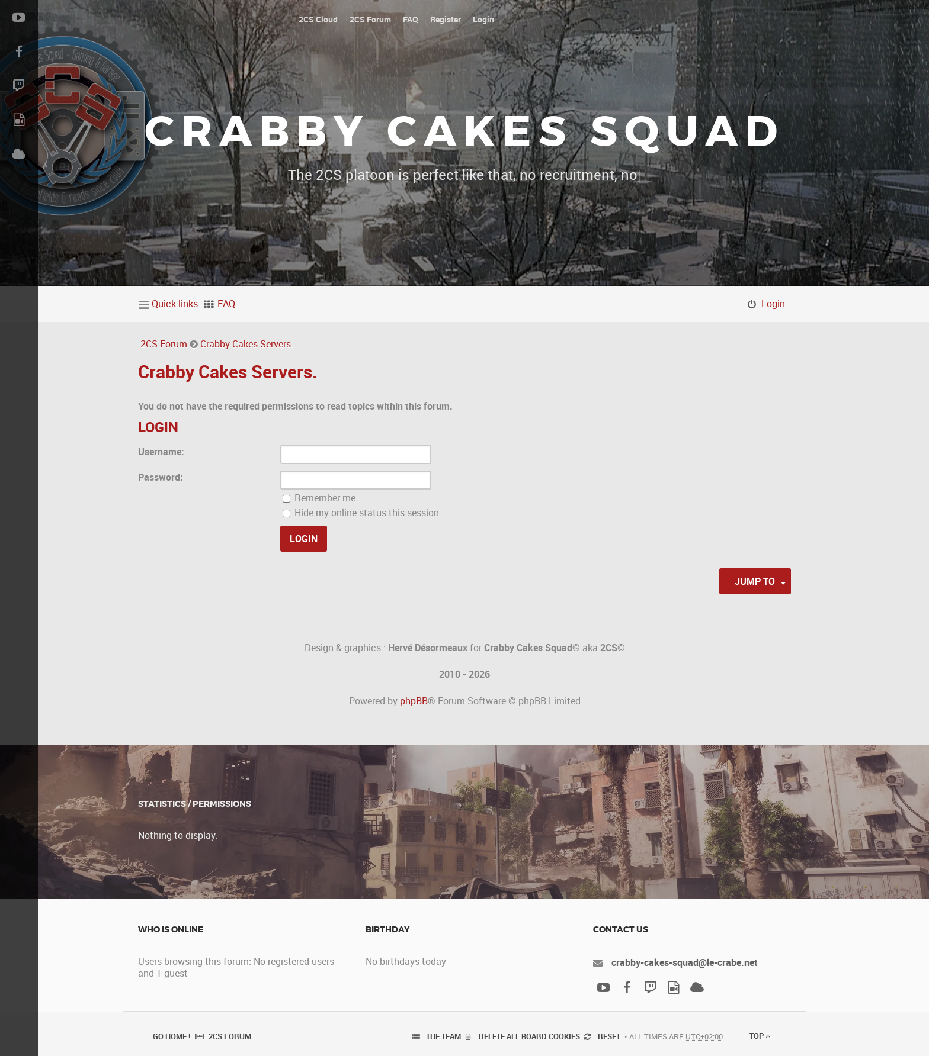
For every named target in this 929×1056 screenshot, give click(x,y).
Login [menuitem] (773, 303)
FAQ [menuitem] (226, 303)
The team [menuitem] (443, 1036)
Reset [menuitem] (609, 1036)
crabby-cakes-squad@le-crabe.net (684, 962)
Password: (160, 477)
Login (158, 426)
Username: (161, 451)
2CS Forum (163, 343)
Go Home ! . (174, 1036)
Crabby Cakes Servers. (246, 343)
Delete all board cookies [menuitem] (529, 1036)
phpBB (414, 700)
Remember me (319, 497)
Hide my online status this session (361, 512)
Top (759, 1036)
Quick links (175, 303)
